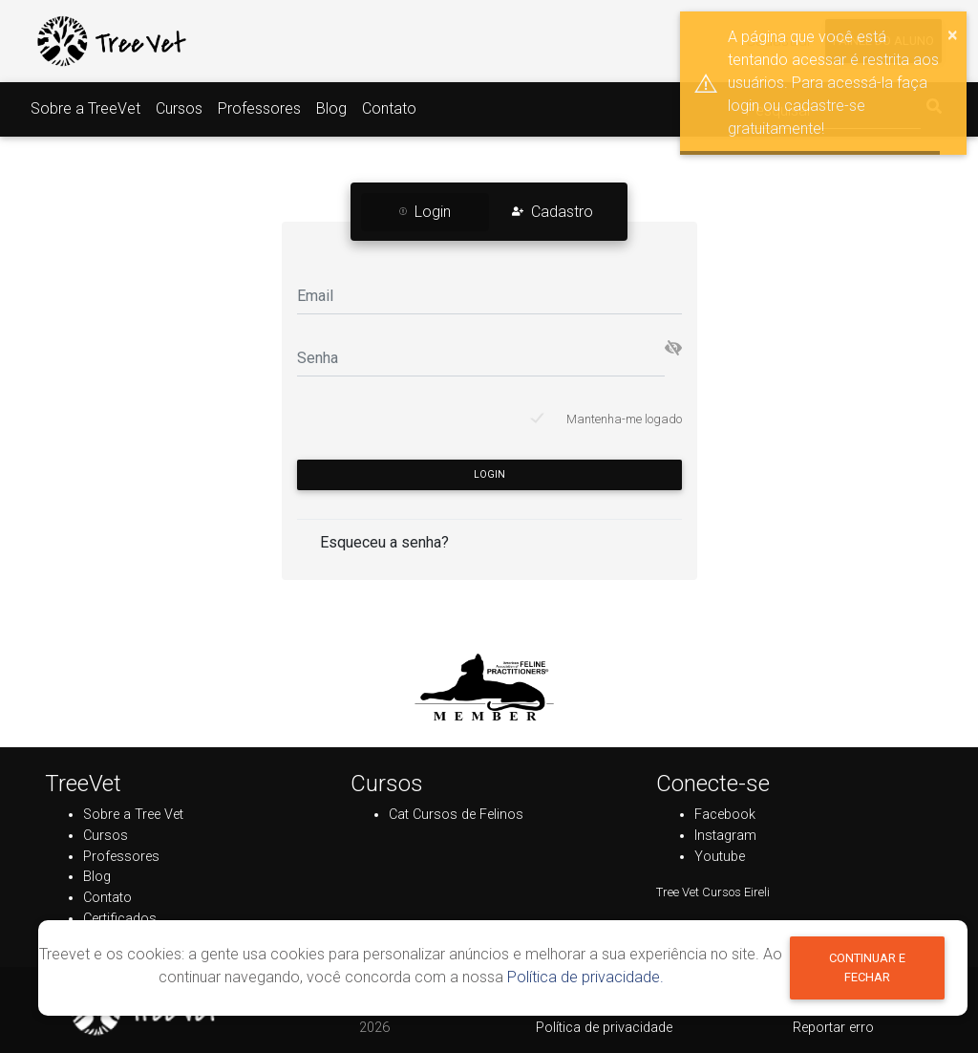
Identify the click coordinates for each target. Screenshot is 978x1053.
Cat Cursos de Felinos (456, 814)
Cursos (179, 108)
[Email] (489, 294)
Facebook (724, 814)
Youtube (719, 857)
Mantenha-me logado (624, 419)
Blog (331, 108)
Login (489, 474)
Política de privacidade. (585, 977)
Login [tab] (425, 212)
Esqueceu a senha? (384, 542)
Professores (259, 108)
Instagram (725, 835)
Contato (389, 108)
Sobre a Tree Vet (133, 814)
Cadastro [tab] (552, 212)
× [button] (952, 34)
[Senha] (481, 356)
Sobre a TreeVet (85, 108)
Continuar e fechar (867, 967)
